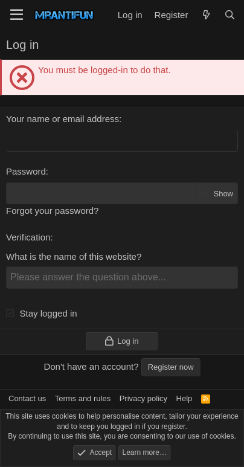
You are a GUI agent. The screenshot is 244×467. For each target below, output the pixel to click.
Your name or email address (62, 119)
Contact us (27, 398)
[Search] (230, 15)
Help (184, 398)
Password (26, 171)
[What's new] (205, 15)
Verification (28, 237)
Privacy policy (143, 398)
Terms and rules (83, 398)
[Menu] (16, 15)
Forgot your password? (52, 210)
